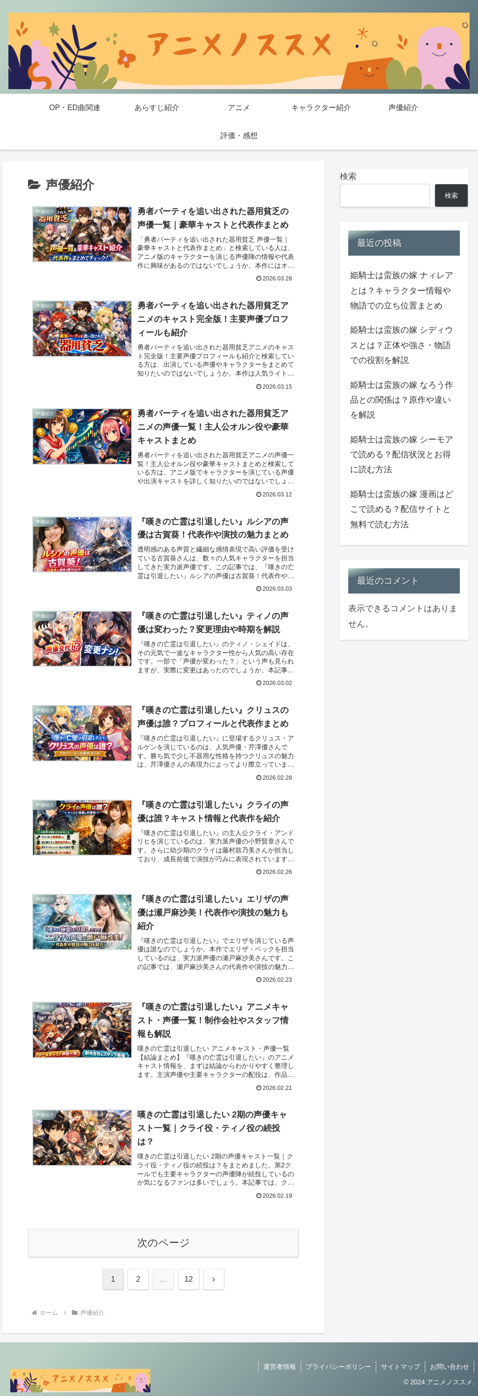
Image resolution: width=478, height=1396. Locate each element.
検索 (348, 176)
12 (188, 1279)
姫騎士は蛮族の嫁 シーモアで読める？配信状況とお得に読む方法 (401, 455)
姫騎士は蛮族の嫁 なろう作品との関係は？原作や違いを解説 (401, 400)
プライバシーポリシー (338, 1366)
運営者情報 (279, 1366)
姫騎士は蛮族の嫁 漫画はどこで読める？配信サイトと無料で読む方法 (401, 509)
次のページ (163, 1243)
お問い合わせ (449, 1366)
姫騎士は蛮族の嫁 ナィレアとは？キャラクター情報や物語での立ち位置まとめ (401, 290)
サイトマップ (400, 1366)
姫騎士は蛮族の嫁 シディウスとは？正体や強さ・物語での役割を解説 (401, 345)
